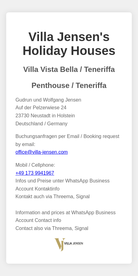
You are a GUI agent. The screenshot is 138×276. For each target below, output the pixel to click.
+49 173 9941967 (34, 173)
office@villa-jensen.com (41, 152)
